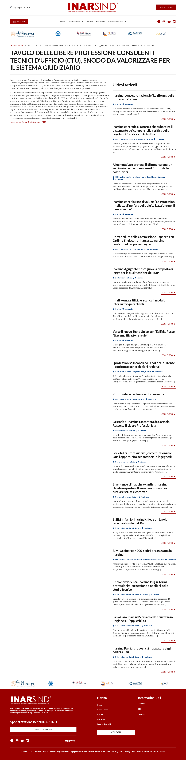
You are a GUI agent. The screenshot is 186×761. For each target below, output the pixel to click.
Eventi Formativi (141, 595)
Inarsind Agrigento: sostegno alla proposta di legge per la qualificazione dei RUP (143, 271)
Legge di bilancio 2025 (137, 139)
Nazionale (129, 104)
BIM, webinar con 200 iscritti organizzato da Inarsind (142, 553)
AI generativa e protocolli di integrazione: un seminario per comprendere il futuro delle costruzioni (142, 168)
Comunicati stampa (123, 372)
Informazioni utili (117, 21)
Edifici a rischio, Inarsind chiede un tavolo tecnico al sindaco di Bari (140, 522)
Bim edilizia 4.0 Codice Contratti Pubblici (131, 560)
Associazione (76, 21)
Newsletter (141, 249)
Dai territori (120, 278)
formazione (146, 177)
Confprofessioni (121, 139)
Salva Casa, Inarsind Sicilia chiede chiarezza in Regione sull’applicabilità (143, 619)
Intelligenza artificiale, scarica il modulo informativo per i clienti (139, 302)
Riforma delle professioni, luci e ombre (138, 394)
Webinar (161, 177)
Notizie (90, 21)
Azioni (21, 45)
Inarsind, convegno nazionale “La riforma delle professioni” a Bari (143, 97)
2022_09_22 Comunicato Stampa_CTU (28, 122)
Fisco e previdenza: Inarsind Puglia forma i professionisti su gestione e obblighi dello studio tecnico (141, 586)
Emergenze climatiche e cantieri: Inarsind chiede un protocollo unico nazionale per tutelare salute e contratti (140, 488)
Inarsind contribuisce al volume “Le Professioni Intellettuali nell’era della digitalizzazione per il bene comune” (144, 205)
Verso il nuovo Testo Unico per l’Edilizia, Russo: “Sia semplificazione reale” (144, 334)
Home (62, 21)
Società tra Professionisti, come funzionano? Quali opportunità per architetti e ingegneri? (142, 455)
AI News (118, 177)
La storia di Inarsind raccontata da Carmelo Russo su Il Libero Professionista (141, 424)
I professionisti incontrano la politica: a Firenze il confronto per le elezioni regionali (144, 365)
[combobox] (36, 7)
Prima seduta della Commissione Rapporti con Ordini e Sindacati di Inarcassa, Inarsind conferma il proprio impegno (143, 240)
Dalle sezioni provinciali (131, 177)
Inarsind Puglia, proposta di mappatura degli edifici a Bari (142, 651)
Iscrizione (100, 21)
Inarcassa (132, 249)
